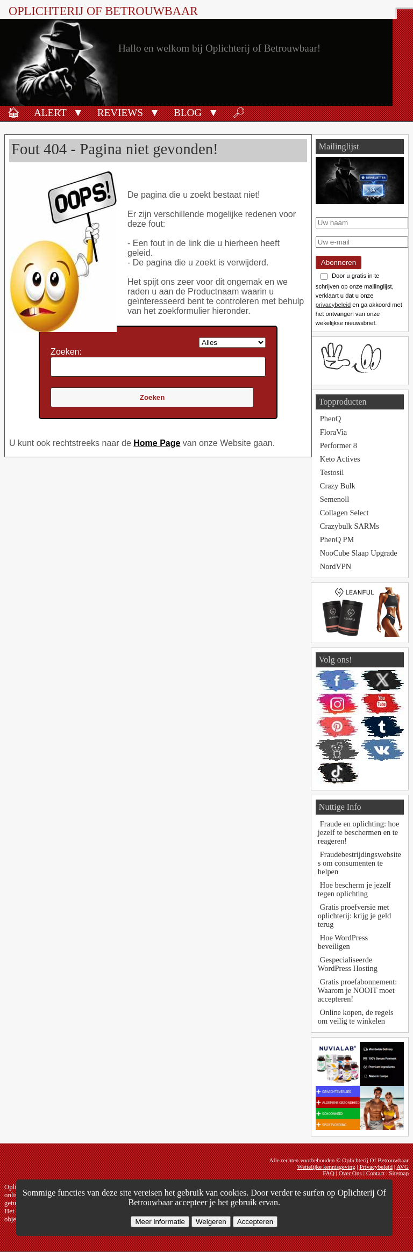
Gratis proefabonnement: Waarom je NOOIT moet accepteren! (357, 990)
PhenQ (330, 418)
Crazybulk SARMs (349, 526)
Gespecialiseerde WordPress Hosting (348, 964)
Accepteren (255, 1222)
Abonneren (338, 262)
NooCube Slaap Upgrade (358, 553)
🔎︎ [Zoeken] (238, 112)
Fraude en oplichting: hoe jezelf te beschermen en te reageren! (358, 832)
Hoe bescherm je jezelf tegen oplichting (354, 889)
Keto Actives (340, 459)
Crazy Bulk (337, 485)
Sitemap (399, 1173)
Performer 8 (338, 445)
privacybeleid (333, 304)
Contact (375, 1173)
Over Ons (350, 1173)
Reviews (120, 112)
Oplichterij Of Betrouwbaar (103, 11)
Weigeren (211, 1222)
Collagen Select (344, 512)
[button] (78, 111)
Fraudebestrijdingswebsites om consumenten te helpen (359, 863)
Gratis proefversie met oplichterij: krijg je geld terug (354, 916)
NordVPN (335, 566)
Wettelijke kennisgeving (326, 1166)
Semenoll (334, 499)
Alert (50, 112)
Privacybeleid (376, 1166)
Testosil (332, 472)
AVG (402, 1166)
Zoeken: (66, 351)
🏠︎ (13, 112)
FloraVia (333, 432)
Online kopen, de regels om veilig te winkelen (356, 1016)
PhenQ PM (337, 539)
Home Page (156, 443)
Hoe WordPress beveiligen (343, 942)
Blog (188, 112)
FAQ (328, 1173)
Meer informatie (160, 1222)
